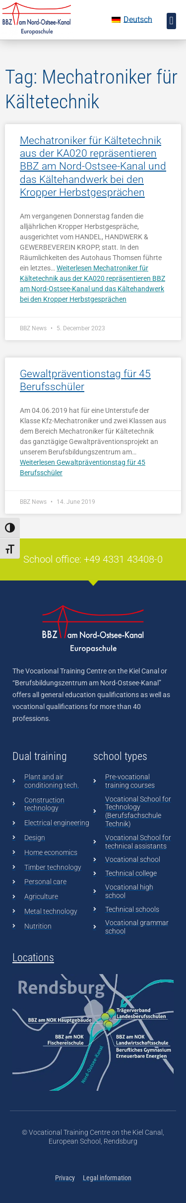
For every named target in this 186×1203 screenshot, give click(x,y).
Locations (33, 957)
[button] (171, 21)
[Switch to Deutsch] (132, 20)
